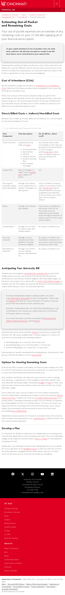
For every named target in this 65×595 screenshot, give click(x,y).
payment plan (39, 418)
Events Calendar (10, 570)
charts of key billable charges (49, 281)
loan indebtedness (19, 411)
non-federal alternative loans (46, 398)
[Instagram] (32, 474)
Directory (8, 567)
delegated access (30, 449)
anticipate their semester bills (36, 273)
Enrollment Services (19, 321)
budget (41, 383)
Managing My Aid (8, 17)
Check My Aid (22, 17)
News (6, 556)
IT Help (7, 531)
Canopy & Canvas (11, 508)
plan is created (41, 439)
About (24, 15)
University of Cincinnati (10, 15)
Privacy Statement (37, 587)
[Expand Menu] (62, 10)
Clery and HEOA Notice (16, 584)
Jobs (6, 552)
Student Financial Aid (37, 15)
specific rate (48, 188)
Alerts (4, 584)
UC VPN (7, 534)
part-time (49, 152)
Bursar (37, 321)
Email (6, 516)
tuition (28, 145)
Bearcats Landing (11, 538)
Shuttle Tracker (10, 527)
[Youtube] (42, 474)
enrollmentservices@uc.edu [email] (32, 492)
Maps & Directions (11, 548)
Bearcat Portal (9, 523)
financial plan (36, 355)
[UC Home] (13, 4)
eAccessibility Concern (21, 587)
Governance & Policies (13, 563)
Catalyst (35, 332)
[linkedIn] (52, 474)
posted (12, 301)
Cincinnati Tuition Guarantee (18, 298)
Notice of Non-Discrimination (37, 584)
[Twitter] (22, 474)
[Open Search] (57, 4)
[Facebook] (12, 474)
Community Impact (11, 559)
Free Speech (50, 587)
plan (50, 383)
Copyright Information (10, 589)
